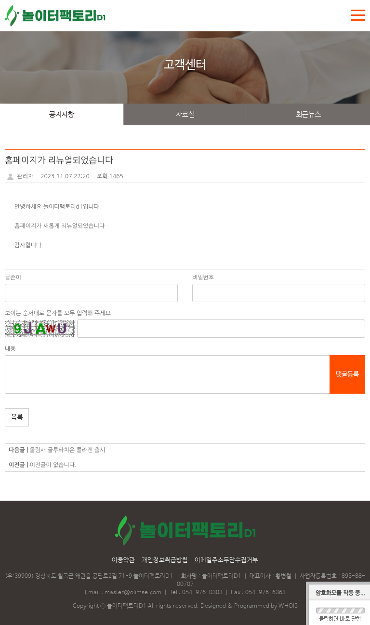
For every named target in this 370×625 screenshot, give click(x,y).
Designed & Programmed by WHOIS (249, 606)
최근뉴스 (308, 114)
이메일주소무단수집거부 (226, 560)
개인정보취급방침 (165, 560)
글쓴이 (13, 277)
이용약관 (123, 560)
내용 (10, 349)
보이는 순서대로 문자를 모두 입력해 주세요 (58, 313)
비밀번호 (203, 277)
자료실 (185, 114)
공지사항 (61, 114)
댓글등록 (347, 374)
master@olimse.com (133, 592)
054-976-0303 (202, 592)
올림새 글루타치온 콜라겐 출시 (67, 450)
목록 (17, 417)
